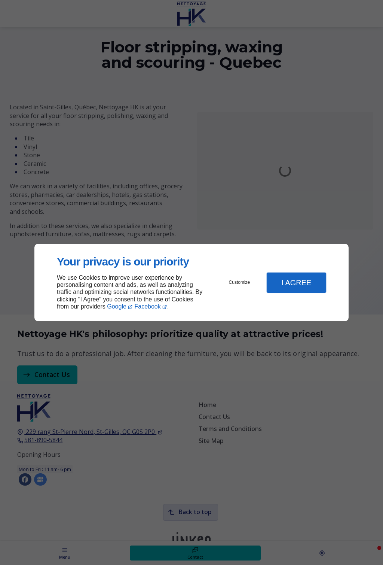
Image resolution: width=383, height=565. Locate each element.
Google (116, 306)
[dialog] (191, 282)
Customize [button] (239, 282)
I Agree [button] (296, 283)
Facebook (148, 306)
